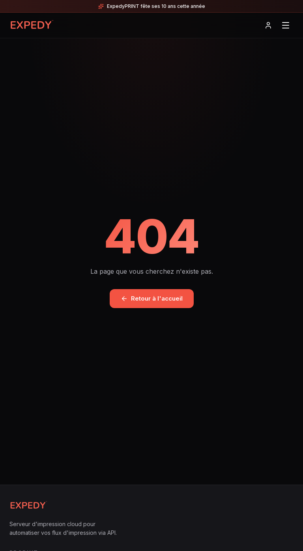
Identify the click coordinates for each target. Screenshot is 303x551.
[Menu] (286, 25)
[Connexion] (268, 25)
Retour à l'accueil (152, 298)
